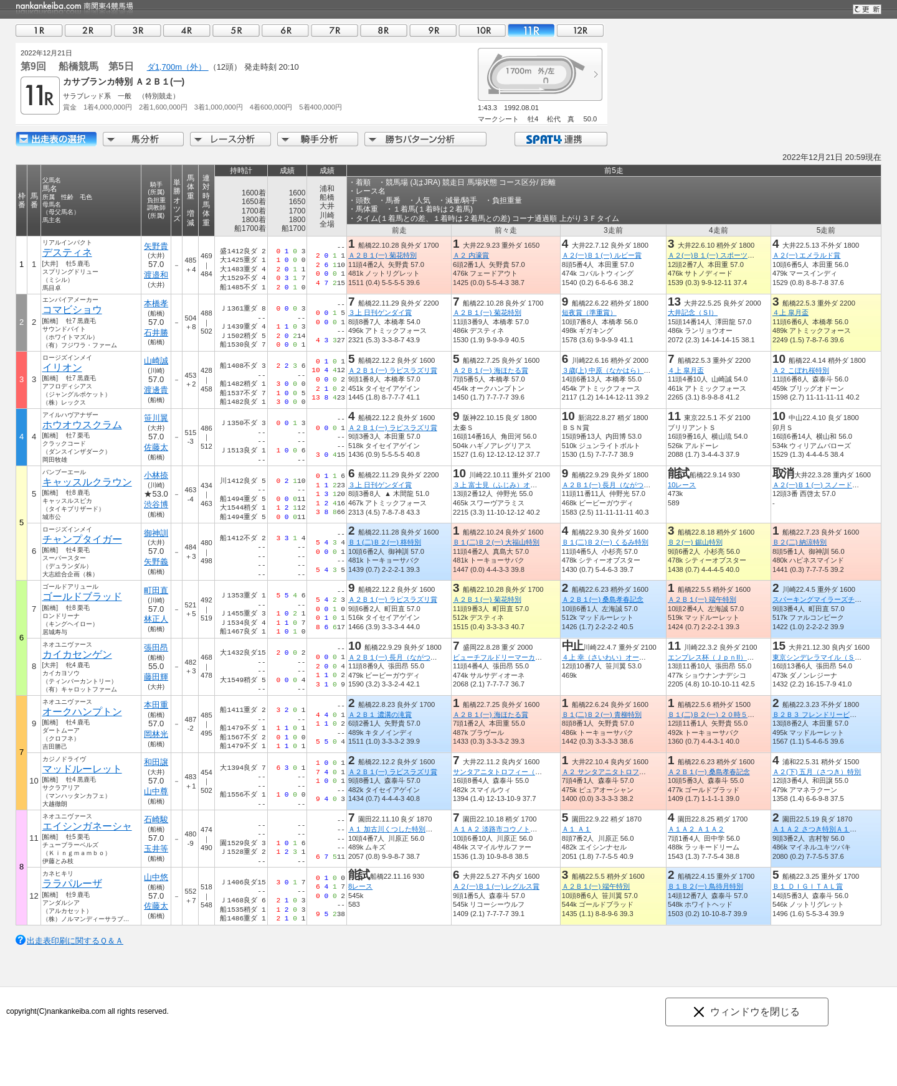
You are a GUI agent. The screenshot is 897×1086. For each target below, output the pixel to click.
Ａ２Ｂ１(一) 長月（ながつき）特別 (617, 485)
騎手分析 (317, 139)
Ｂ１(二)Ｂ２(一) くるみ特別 (605, 542)
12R (580, 30)
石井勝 (156, 332)
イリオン (62, 367)
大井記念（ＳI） (693, 312)
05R (236, 30)
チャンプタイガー (82, 539)
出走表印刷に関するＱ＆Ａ (75, 940)
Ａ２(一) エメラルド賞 (806, 255)
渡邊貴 (156, 390)
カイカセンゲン (77, 654)
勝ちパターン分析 (425, 139)
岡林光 (156, 734)
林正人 (156, 619)
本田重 (156, 704)
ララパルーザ (72, 883)
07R (334, 30)
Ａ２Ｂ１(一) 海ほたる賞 (490, 370)
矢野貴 (156, 246)
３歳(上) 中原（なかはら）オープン (617, 370)
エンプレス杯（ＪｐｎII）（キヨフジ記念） (735, 657)
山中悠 (156, 877)
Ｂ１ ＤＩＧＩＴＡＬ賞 (807, 886)
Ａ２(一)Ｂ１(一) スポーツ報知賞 (718, 255)
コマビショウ (72, 309)
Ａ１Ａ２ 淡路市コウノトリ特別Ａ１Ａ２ (515, 829)
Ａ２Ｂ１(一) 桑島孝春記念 (603, 599)
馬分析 (143, 139)
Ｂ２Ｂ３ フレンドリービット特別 (824, 714)
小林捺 (156, 475)
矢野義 (156, 561)
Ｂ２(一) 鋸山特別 (695, 542)
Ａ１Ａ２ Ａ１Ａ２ (696, 829)
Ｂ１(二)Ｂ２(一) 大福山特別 (496, 542)
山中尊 (156, 791)
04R (187, 30)
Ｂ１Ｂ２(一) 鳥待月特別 (705, 886)
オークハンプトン (82, 711)
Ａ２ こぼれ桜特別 (800, 370)
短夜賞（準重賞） (589, 312)
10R (482, 30)
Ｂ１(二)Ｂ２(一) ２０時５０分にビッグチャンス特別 (749, 714)
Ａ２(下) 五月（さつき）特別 (816, 771)
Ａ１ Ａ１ (576, 829)
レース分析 (230, 139)
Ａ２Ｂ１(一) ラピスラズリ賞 (392, 370)
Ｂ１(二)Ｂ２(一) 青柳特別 (602, 714)
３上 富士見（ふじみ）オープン (502, 485)
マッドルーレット (82, 769)
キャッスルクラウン (87, 482)
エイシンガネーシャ (87, 826)
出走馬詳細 (56, 139)
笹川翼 (156, 418)
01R (39, 30)
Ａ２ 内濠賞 (471, 255)
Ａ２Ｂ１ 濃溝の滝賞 (380, 714)
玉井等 (156, 848)
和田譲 (156, 762)
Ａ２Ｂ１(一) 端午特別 (702, 599)
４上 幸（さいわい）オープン (607, 657)
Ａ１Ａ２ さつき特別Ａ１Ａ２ (817, 829)
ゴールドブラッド (82, 596)
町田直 (156, 590)
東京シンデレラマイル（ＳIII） (819, 657)
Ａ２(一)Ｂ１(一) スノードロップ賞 (826, 485)
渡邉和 (156, 274)
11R (531, 30)
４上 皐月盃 (790, 312)
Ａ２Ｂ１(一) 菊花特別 (382, 255)
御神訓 (156, 533)
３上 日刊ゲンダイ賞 (380, 312)
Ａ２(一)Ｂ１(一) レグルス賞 (496, 886)
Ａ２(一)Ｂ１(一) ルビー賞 (602, 255)
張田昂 (156, 647)
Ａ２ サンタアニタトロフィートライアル (624, 771)
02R (88, 30)
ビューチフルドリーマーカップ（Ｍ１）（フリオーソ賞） (542, 657)
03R (137, 30)
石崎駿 (156, 819)
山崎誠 (156, 360)
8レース (360, 886)
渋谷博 (156, 504)
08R (383, 30)
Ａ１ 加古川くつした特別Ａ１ (393, 829)
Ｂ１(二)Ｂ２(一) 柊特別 (384, 542)
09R (433, 30)
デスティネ (67, 252)
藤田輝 (156, 676)
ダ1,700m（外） (178, 67)
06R (285, 30)
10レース (682, 485)
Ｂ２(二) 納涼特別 (799, 542)
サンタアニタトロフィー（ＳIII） (503, 771)
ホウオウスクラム (82, 424)
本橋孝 (156, 303)
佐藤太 (156, 447)
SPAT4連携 (560, 139)
